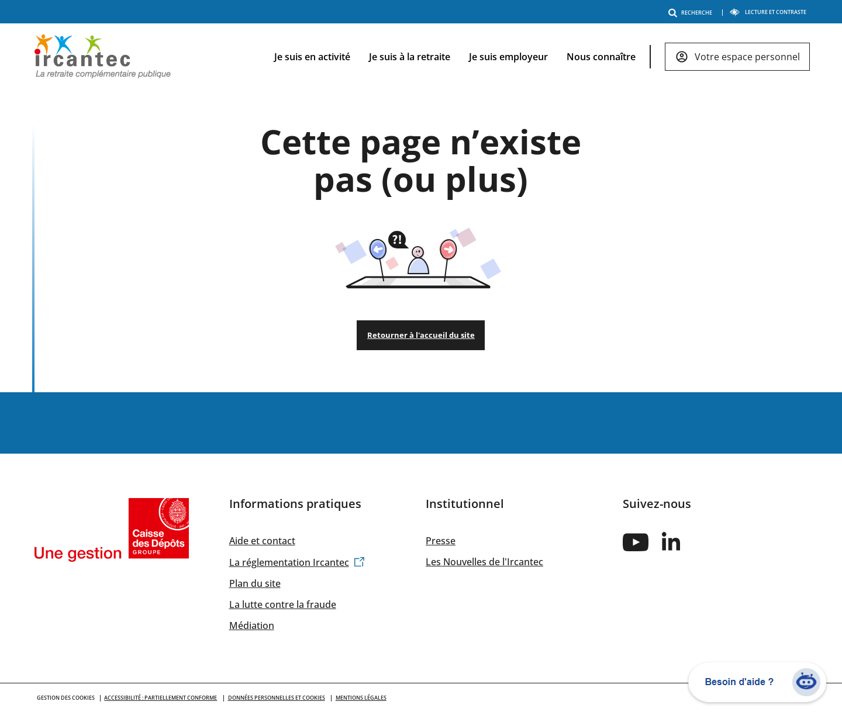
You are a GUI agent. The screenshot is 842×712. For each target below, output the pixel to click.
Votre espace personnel (747, 56)
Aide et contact (262, 540)
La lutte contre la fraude (282, 604)
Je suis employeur (508, 56)
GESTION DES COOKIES (66, 697)
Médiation (251, 625)
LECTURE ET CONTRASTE (767, 12)
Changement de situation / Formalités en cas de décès (420, 423)
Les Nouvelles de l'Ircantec (484, 561)
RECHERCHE (692, 12)
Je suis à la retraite (409, 56)
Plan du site (255, 583)
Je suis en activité (312, 56)
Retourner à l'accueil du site (421, 335)
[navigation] (533, 57)
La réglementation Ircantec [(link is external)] (297, 562)
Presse (440, 540)
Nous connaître (601, 56)
